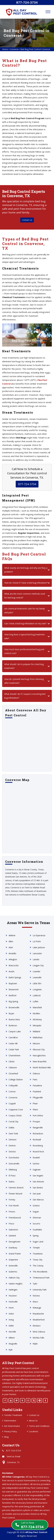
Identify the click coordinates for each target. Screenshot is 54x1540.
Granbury (13, 1247)
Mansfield (37, 1007)
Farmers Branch (16, 1187)
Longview (37, 989)
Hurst (11, 1307)
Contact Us (27, 220)
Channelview (14, 1055)
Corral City (13, 1121)
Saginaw (36, 1169)
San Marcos (38, 1199)
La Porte (37, 941)
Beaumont (14, 989)
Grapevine (13, 1259)
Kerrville (12, 1331)
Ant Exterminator (12, 1426)
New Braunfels (40, 1061)
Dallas (11, 1127)
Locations (33, 1431)
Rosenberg (38, 1145)
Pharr (35, 1103)
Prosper (36, 1121)
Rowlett (36, 1157)
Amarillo (12, 953)
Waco (35, 1301)
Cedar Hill (13, 1043)
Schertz (36, 1205)
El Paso (12, 1175)
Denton (12, 1145)
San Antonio (38, 1181)
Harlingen (13, 1289)
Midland (36, 1031)
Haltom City (14, 1277)
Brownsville (14, 1007)
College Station (16, 1079)
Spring (35, 1235)
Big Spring (13, 1001)
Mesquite (37, 1025)
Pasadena (37, 1085)
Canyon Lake (15, 1031)
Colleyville (13, 1085)
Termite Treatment (13, 1415)
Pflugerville (38, 1097)
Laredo (36, 959)
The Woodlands (40, 1271)
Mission (36, 1043)
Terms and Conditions (39, 1426)
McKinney (37, 1019)
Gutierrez (13, 1271)
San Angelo (38, 1175)
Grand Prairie (15, 1253)
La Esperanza (39, 935)
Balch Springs (15, 977)
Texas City (37, 1259)
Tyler (35, 1283)
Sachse (36, 1163)
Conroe (12, 1091)
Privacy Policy (10, 1431)
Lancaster (37, 953)
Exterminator (10, 1420)
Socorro (36, 1223)
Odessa (36, 1073)
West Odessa (39, 1331)
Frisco (11, 1223)
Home (5, 49)
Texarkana (37, 1253)
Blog (6, 1437)
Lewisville (37, 977)
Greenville (13, 1265)
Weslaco (37, 1325)
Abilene (12, 935)
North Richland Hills (42, 1067)
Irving (11, 1319)
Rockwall (37, 1139)
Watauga (37, 1307)
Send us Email (13, 1456)
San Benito (38, 1187)
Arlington (13, 959)
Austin (11, 971)
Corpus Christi (15, 1115)
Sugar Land (38, 1241)
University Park (40, 1289)
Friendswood (15, 1217)
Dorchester (14, 1157)
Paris (35, 1079)
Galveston (13, 1229)
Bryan (11, 1013)
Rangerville (38, 1127)
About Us (33, 1420)
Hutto (11, 1313)
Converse (14, 49)
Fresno (12, 1211)
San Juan (37, 1193)
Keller (11, 1325)
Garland (12, 1235)
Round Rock (38, 1151)
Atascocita (13, 965)
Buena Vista (14, 1019)
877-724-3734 (32, 1525)
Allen (11, 941)
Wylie (35, 1343)
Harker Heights (15, 1283)
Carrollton (13, 1037)
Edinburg (13, 1169)
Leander (36, 971)
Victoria (36, 1295)
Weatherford (38, 1319)
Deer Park (13, 1133)
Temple (36, 1247)
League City (38, 965)
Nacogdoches (39, 1055)
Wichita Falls (38, 1337)
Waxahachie (38, 1313)
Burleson (13, 1025)
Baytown (13, 983)
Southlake (37, 1229)
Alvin (11, 947)
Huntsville (13, 1301)
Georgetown (14, 1241)
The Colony (38, 1265)
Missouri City (39, 1049)
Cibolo (12, 1061)
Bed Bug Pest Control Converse (35, 49)
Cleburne (13, 1067)
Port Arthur (38, 1115)
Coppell (12, 1103)
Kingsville (13, 1343)
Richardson (38, 1133)
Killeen (12, 1337)
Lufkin (35, 1001)
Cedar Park (14, 1049)
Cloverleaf (13, 1073)
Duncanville (14, 1163)
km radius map (27, 818)
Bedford (12, 995)
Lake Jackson (39, 947)
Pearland (37, 1091)
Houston (13, 1295)
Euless (12, 1181)
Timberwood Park (41, 1277)
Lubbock (37, 995)
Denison (12, 1139)
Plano (35, 1109)
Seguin (36, 1211)
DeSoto (12, 1151)
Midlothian (37, 1037)
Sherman (37, 1217)
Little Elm (37, 983)
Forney (12, 1199)
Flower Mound (15, 1193)
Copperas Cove (16, 1109)
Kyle (11, 1349)
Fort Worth (14, 1205)
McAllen (36, 1013)
